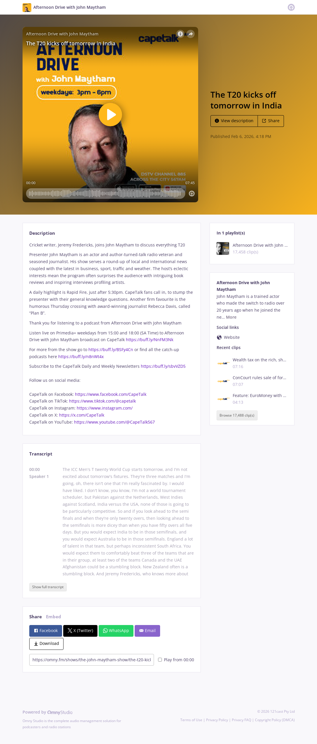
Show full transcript (48, 586)
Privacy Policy (217, 719)
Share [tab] (35, 617)
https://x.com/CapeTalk (81, 415)
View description (234, 120)
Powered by (48, 712)
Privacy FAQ (241, 719)
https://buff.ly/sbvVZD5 (163, 366)
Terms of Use (191, 719)
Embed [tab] (53, 617)
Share (271, 120)
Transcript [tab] (40, 454)
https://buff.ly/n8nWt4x (81, 356)
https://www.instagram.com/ (105, 408)
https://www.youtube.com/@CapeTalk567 (114, 422)
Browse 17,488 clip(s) (237, 415)
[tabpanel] (111, 333)
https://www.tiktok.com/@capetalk (102, 401)
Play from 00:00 (176, 659)
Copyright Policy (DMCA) (275, 719)
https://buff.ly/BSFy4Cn (110, 349)
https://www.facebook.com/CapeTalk (110, 394)
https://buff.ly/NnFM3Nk (149, 339)
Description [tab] (42, 233)
